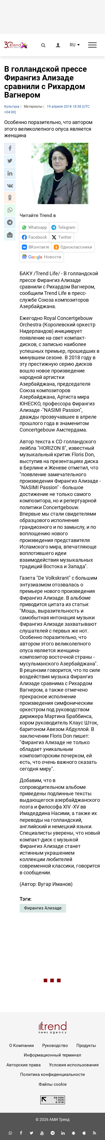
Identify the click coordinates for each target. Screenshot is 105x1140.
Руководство (55, 1045)
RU (72, 45)
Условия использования (74, 1064)
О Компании (21, 1045)
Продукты (86, 1045)
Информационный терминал (52, 1055)
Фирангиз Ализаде (43, 908)
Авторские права (23, 1064)
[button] (10, 148)
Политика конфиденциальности (52, 1074)
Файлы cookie (53, 1084)
